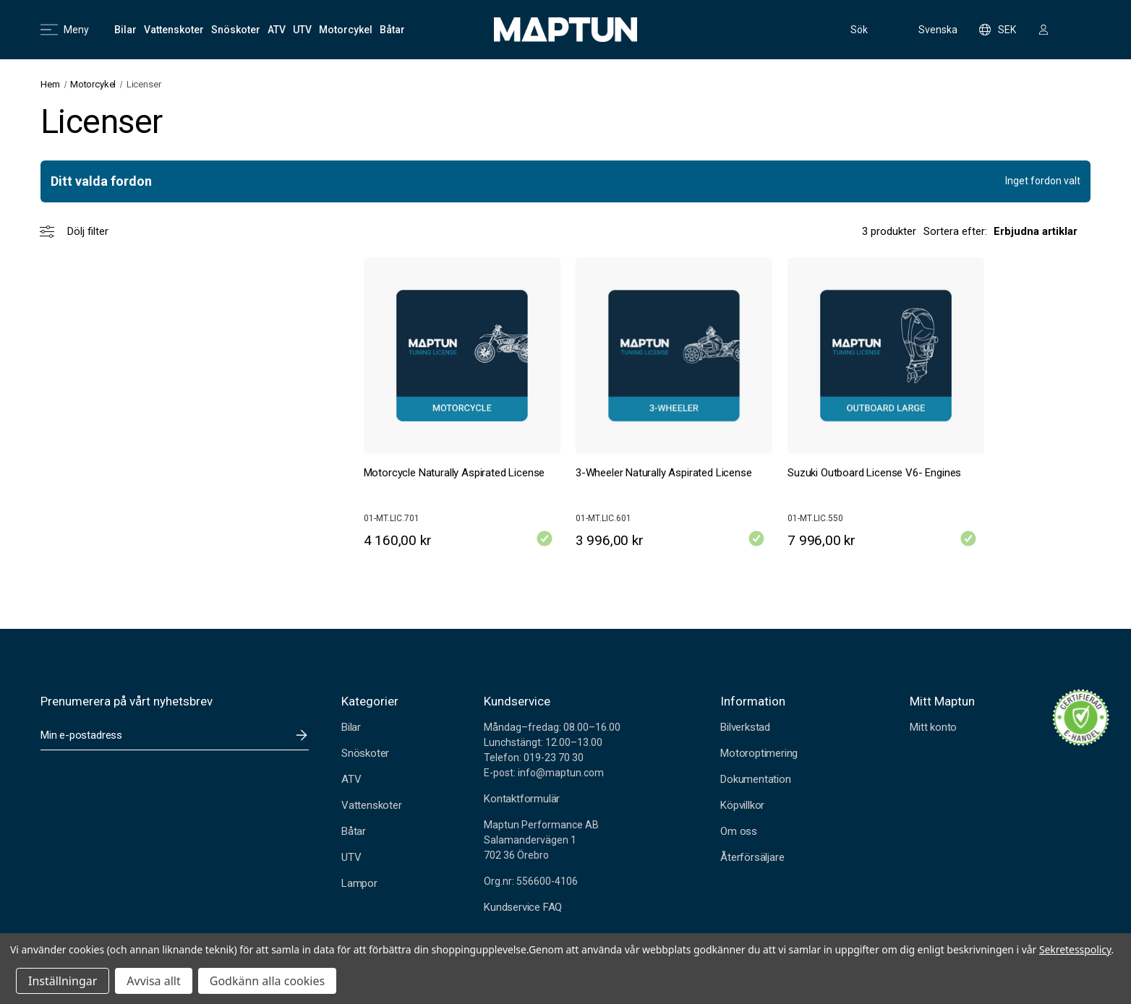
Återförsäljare (752, 857)
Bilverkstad (745, 727)
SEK (997, 29)
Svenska (928, 29)
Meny (64, 29)
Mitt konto (933, 727)
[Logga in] (1043, 29)
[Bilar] (125, 29)
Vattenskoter (371, 805)
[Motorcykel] (345, 29)
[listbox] (1042, 231)
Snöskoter (365, 753)
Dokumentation (755, 779)
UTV (351, 857)
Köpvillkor (742, 805)
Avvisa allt (153, 981)
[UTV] (302, 29)
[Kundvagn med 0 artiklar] (1076, 29)
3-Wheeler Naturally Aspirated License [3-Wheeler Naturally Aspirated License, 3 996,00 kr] (664, 472)
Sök (847, 29)
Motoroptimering (759, 753)
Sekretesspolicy (1075, 949)
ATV (351, 779)
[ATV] (277, 29)
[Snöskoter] (235, 29)
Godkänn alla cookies (267, 981)
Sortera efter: (955, 231)
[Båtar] (392, 29)
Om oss (738, 831)
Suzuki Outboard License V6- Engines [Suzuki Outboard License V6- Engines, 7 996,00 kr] (874, 472)
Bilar (351, 727)
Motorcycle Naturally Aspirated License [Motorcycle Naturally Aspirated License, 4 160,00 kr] (454, 472)
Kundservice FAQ (523, 907)
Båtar (353, 831)
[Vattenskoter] (174, 29)
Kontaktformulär (522, 798)
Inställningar (62, 981)
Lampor (359, 883)
